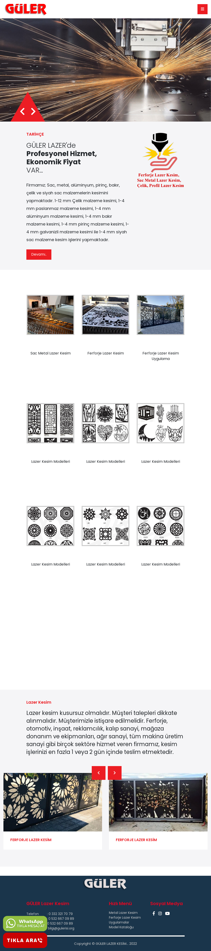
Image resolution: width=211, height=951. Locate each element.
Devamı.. (39, 357)
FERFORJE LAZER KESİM (136, 943)
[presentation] (22, 215)
